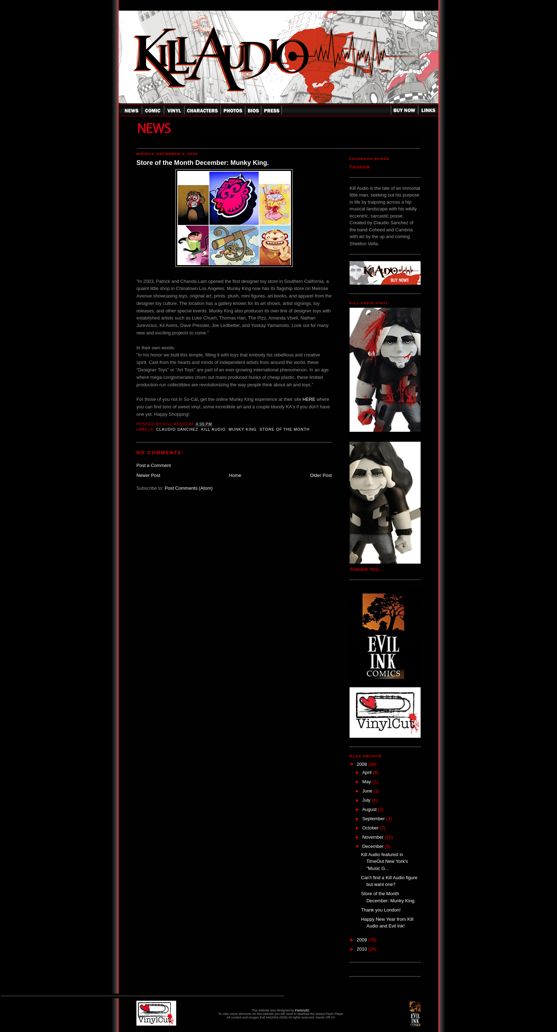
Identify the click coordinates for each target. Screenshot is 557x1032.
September (374, 818)
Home (235, 475)
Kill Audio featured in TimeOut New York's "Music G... (384, 861)
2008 (362, 764)
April (367, 772)
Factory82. (302, 1010)
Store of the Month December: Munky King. (202, 162)
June (368, 791)
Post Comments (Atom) (189, 488)
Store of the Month (285, 429)
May (367, 781)
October (371, 828)
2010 (362, 949)
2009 (362, 939)
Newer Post (148, 475)
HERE (309, 399)
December (373, 846)
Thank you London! (380, 910)
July (367, 800)
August (370, 809)
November (373, 837)
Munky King (242, 429)
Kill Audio (213, 429)
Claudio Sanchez (177, 429)
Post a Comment (153, 465)
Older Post (321, 475)
